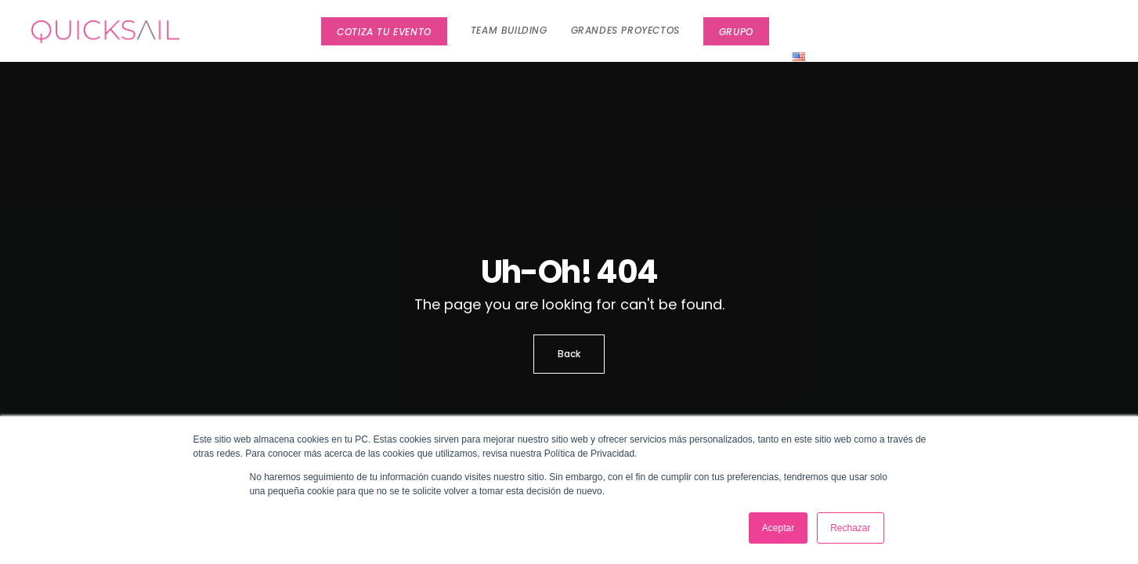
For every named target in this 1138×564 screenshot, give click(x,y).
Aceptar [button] (778, 527)
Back (569, 353)
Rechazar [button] (850, 527)
